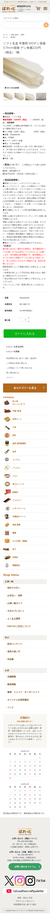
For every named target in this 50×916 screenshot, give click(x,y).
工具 (14, 427)
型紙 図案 (16, 524)
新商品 (13, 37)
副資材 (15, 492)
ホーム (5, 35)
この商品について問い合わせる (19, 368)
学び (7, 637)
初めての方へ (13, 588)
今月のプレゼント (15, 611)
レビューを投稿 (12, 351)
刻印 (14, 435)
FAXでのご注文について (19, 626)
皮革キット (17, 419)
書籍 (14, 533)
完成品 (15, 557)
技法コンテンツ (14, 644)
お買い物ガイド (14, 603)
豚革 (22, 35)
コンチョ (16, 459)
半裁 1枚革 (14, 35)
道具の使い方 (13, 651)
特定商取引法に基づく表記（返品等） (22, 358)
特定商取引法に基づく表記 (25, 904)
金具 (14, 451)
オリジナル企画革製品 (18, 700)
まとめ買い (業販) (19, 541)
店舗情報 (11, 677)
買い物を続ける (12, 373)
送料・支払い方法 (24, 898)
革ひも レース (18, 484)
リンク (10, 707)
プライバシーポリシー (25, 901)
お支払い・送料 (14, 595)
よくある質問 (13, 619)
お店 (7, 670)
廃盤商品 (16, 565)
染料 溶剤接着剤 (19, 443)
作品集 (10, 659)
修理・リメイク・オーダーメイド (23, 692)
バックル (16, 468)
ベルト (15, 476)
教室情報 (11, 684)
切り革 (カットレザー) (18, 402)
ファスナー (17, 500)
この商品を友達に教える (16, 363)
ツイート (10, 377)
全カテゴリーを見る (25, 388)
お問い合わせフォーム (25, 867)
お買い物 (9, 581)
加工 (14, 549)
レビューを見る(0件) (14, 347)
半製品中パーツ (18, 516)
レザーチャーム (18, 508)
